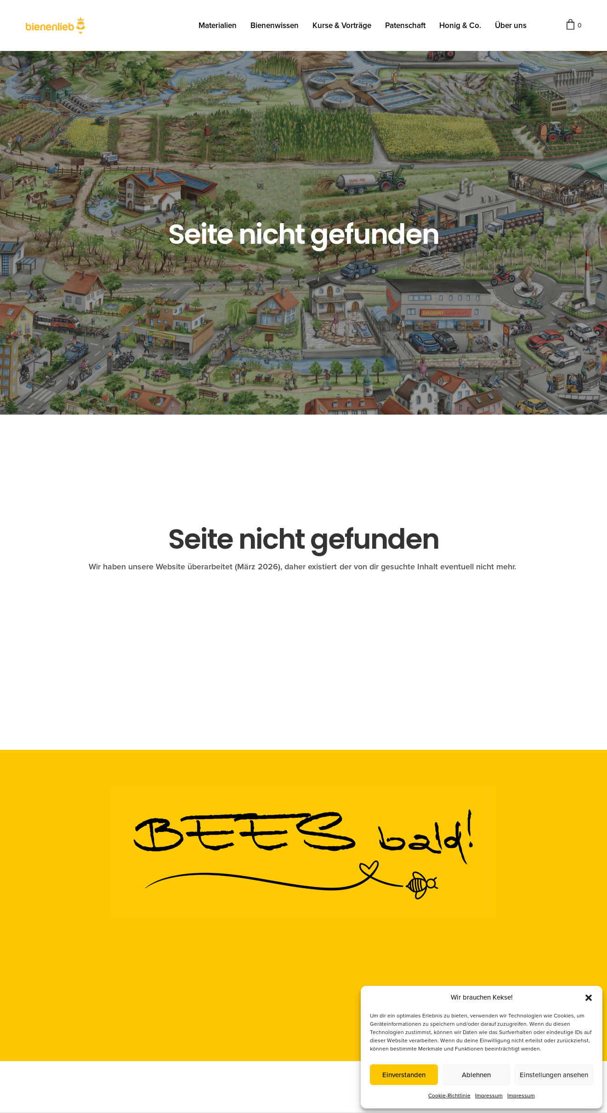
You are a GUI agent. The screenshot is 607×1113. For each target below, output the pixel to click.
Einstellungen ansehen (554, 1075)
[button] (588, 997)
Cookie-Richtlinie (449, 1095)
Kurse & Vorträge (341, 27)
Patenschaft (405, 27)
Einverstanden (403, 1075)
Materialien (218, 27)
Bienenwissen (274, 27)
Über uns (511, 27)
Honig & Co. (460, 27)
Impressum (489, 1095)
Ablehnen (476, 1075)
